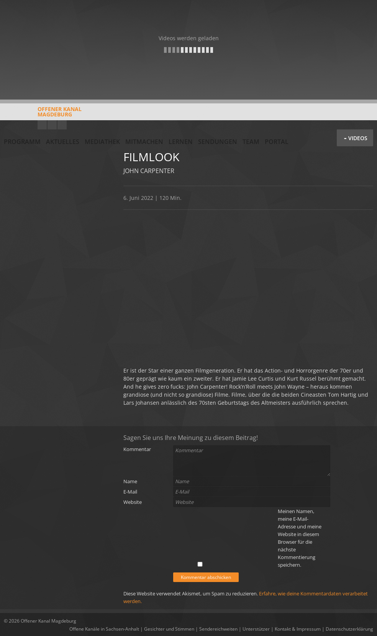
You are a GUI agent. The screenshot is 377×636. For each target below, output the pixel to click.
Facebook (52, 124)
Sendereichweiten (218, 629)
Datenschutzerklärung (349, 629)
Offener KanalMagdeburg (43, 114)
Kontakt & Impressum (298, 629)
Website (132, 502)
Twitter (62, 124)
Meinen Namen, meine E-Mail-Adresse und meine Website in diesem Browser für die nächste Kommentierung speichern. (299, 538)
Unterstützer (256, 629)
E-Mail (130, 491)
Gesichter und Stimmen (169, 629)
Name (130, 481)
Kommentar (137, 449)
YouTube (42, 124)
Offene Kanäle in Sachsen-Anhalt (104, 629)
